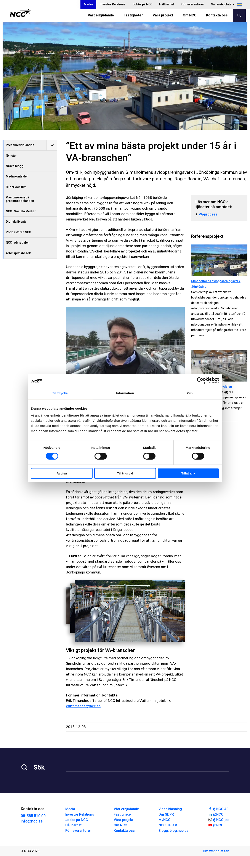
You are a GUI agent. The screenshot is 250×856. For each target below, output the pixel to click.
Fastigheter (133, 15)
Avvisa (62, 473)
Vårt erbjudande (101, 15)
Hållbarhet (166, 4)
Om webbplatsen (216, 851)
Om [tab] (189, 393)
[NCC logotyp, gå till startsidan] (20, 12)
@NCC (215, 814)
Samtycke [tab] (60, 393)
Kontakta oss (217, 15)
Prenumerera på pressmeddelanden (20, 199)
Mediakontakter (17, 176)
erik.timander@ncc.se (83, 706)
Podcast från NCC (18, 232)
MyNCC (164, 820)
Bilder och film (16, 187)
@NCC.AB (218, 808)
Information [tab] (125, 393)
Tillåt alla (188, 473)
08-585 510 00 (33, 815)
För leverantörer (192, 4)
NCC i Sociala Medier (21, 211)
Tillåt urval (125, 473)
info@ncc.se (32, 821)
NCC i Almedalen (17, 242)
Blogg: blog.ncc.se (173, 831)
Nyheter (11, 155)
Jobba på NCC (142, 4)
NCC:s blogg (15, 166)
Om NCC (189, 15)
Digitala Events (16, 221)
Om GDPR (166, 814)
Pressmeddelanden (20, 145)
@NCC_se (218, 819)
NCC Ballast (168, 825)
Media (88, 4)
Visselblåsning (170, 809)
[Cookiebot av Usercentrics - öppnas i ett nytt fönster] (200, 380)
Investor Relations (112, 4)
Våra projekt (163, 15)
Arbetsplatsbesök (18, 253)
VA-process (208, 214)
